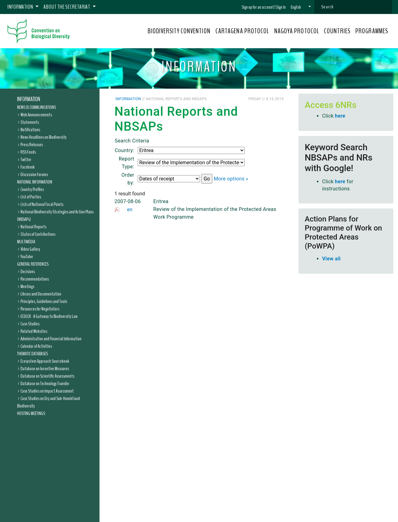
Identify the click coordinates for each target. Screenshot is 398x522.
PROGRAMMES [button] (371, 31)
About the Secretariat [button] (67, 7)
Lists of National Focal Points (42, 204)
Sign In (281, 7)
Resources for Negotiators (40, 308)
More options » (231, 179)
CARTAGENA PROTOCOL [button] (242, 31)
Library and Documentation (41, 294)
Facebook (28, 167)
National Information (34, 182)
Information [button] (20, 7)
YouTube (27, 256)
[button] (301, 7)
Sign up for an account (258, 7)
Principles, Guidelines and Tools (44, 301)
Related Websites (34, 331)
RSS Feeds (28, 152)
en (129, 209)
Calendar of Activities (36, 346)
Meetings (27, 286)
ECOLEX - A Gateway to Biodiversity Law (49, 316)
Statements (30, 122)
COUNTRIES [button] (337, 31)
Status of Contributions (38, 234)
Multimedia (26, 241)
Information (28, 99)
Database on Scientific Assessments (47, 376)
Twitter (26, 159)
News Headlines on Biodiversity (44, 137)
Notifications (30, 129)
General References (33, 264)
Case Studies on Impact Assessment (47, 391)
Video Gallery (30, 249)
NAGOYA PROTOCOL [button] (296, 31)
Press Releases (32, 144)
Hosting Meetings (31, 413)
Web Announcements (36, 114)
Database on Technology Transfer (45, 383)
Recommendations (35, 279)
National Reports (33, 226)
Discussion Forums (34, 174)
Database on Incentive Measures (45, 368)
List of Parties (31, 196)
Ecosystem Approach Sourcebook (45, 361)
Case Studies (30, 323)
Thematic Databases (32, 353)
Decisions (28, 271)
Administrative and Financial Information (51, 338)
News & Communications (36, 107)
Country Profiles (32, 189)
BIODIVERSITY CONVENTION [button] (179, 31)
